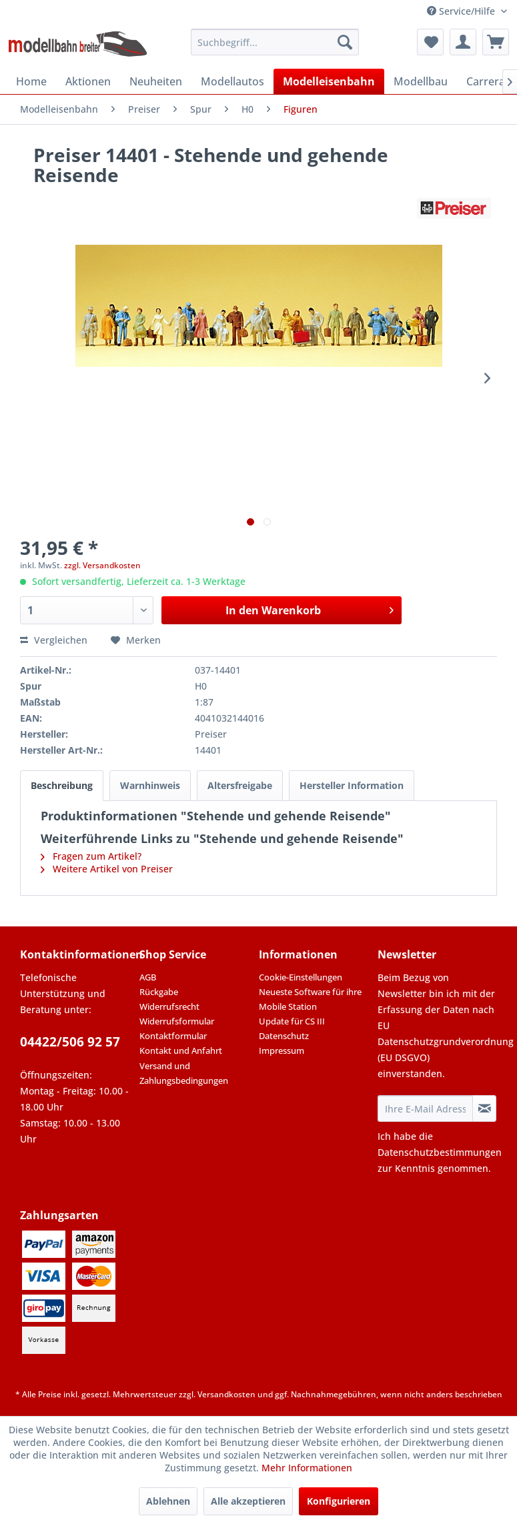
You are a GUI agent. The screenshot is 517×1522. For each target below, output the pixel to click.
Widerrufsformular (176, 1021)
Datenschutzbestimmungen (440, 1152)
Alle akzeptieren (248, 1501)
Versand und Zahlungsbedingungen (183, 1073)
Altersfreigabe (239, 785)
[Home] (31, 81)
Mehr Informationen (307, 1467)
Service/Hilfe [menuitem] (462, 11)
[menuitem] (275, 42)
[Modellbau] (420, 81)
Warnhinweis (150, 785)
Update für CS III (292, 1021)
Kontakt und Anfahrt (180, 1050)
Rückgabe (158, 992)
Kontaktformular (173, 1036)
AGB (147, 977)
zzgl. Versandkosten (102, 565)
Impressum (281, 1050)
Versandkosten (226, 1394)
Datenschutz (284, 1036)
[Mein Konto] (463, 42)
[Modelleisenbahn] (329, 81)
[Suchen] (345, 42)
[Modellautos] (232, 81)
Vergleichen (53, 640)
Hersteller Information (352, 785)
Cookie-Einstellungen (300, 977)
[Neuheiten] (155, 81)
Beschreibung (62, 785)
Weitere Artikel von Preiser (107, 868)
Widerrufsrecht (169, 1006)
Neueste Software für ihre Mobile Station (310, 999)
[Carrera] (485, 81)
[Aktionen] (88, 81)
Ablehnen (168, 1501)
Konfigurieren (338, 1501)
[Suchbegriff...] (275, 42)
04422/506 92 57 (70, 1041)
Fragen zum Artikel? (91, 856)
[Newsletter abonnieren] (484, 1108)
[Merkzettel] (430, 42)
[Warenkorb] (495, 42)
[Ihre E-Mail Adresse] (425, 1108)
